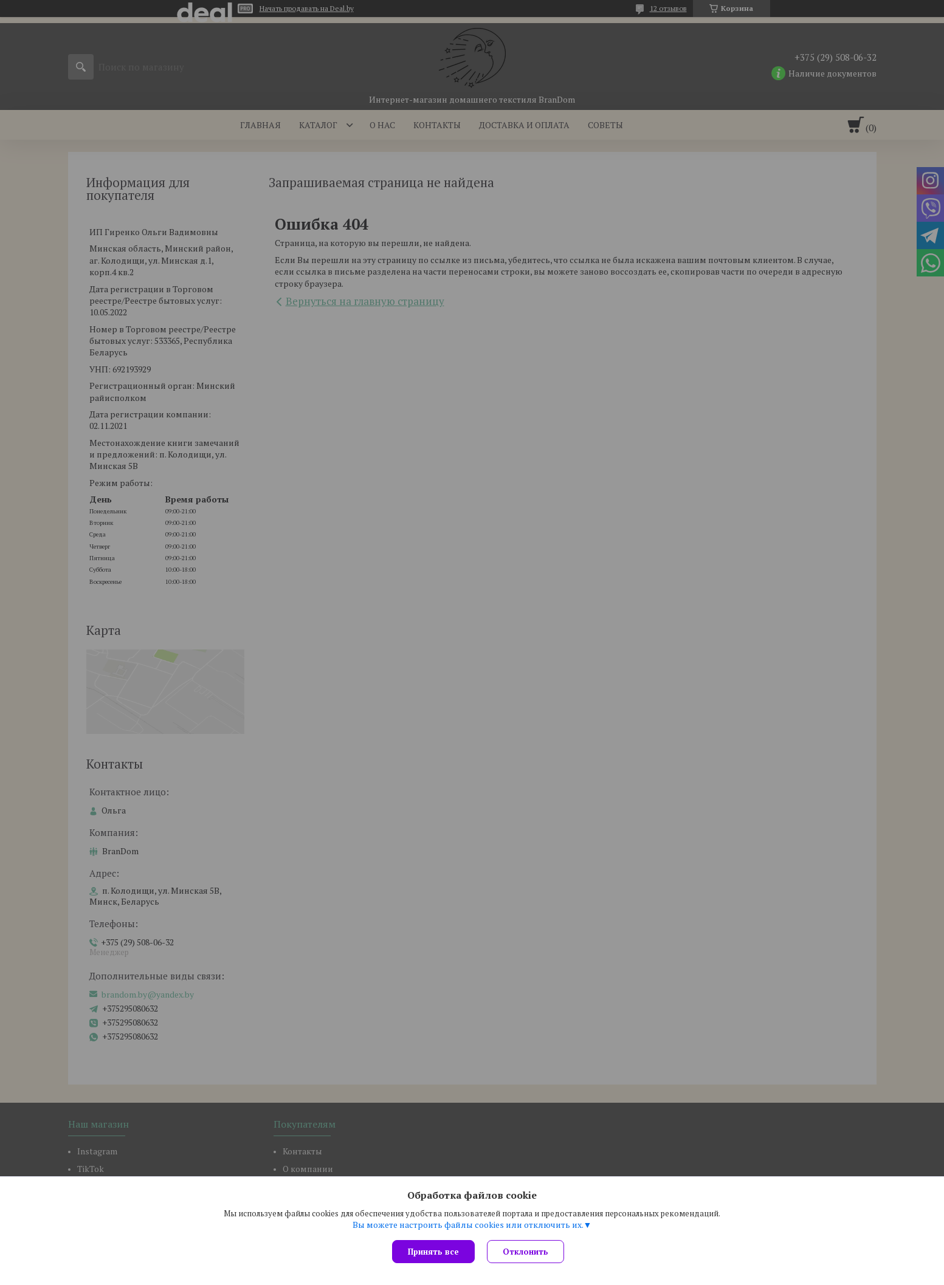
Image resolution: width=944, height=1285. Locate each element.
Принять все (433, 1251)
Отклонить (525, 1251)
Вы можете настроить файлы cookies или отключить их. (468, 1224)
